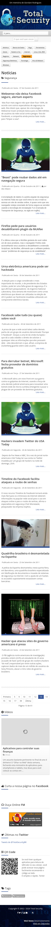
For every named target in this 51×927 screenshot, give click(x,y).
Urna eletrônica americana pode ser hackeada (25, 268)
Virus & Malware (37, 61)
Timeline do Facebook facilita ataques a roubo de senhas (20, 480)
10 (24, 696)
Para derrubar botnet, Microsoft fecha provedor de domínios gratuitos (22, 364)
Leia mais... (40, 121)
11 (30, 696)
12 (35, 696)
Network (16, 56)
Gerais (5, 52)
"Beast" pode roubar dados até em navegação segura (24, 178)
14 (46, 696)
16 (10, 701)
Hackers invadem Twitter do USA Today (22, 442)
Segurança (26, 56)
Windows (6, 65)
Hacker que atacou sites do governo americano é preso (24, 642)
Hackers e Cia (15, 52)
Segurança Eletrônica (10, 61)
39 (21, 701)
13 (41, 696)
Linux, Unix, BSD (39, 52)
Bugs (30, 48)
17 (15, 701)
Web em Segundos (41, 923)
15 (4, 701)
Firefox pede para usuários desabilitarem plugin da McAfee (22, 227)
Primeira (7, 696)
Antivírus (6, 48)
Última (28, 701)
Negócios (6, 56)
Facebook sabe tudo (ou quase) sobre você (21, 316)
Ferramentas (40, 48)
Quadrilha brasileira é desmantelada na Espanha (25, 555)
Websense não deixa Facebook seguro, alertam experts (21, 95)
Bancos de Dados (18, 48)
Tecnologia (24, 61)
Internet (27, 52)
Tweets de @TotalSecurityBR (13, 842)
